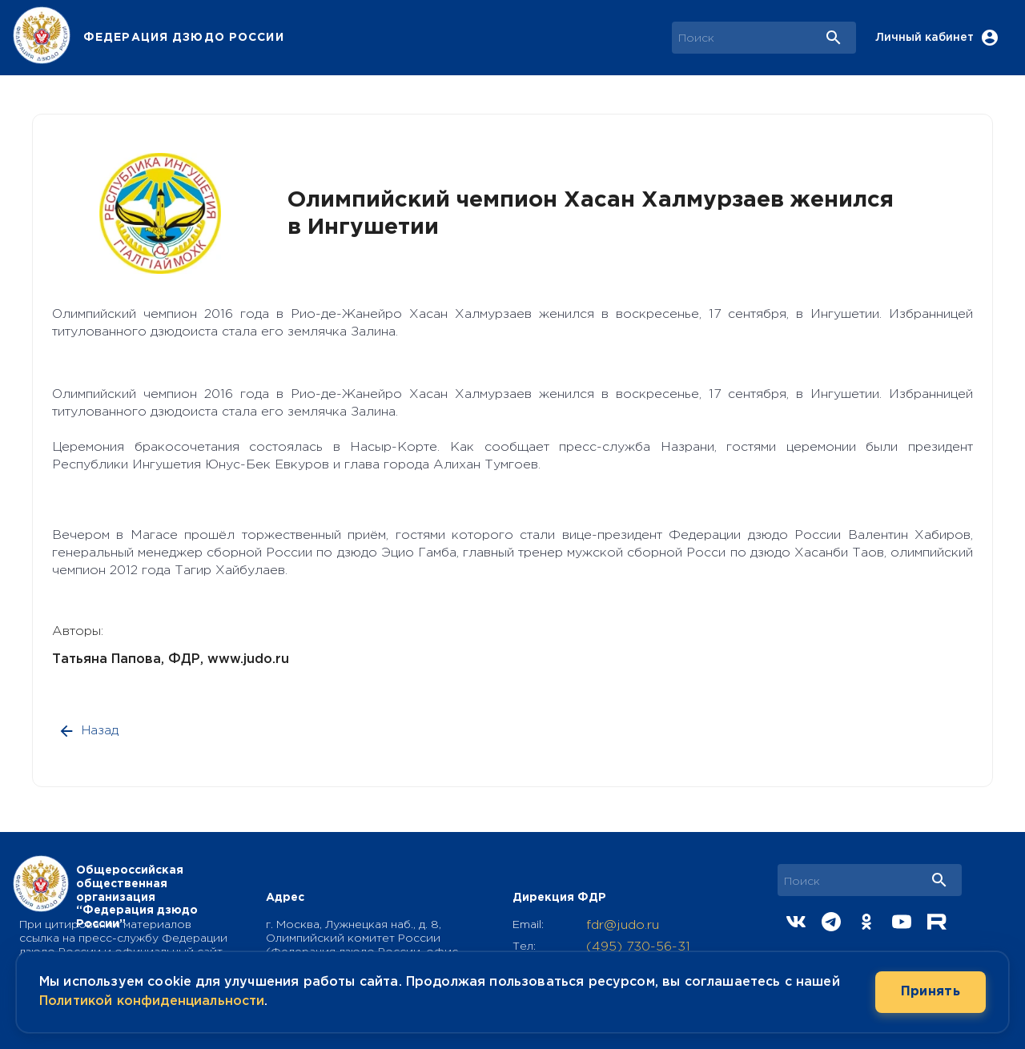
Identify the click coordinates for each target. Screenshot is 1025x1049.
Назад (89, 731)
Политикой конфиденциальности (151, 1001)
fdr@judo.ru (622, 925)
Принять (930, 992)
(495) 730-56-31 (638, 947)
